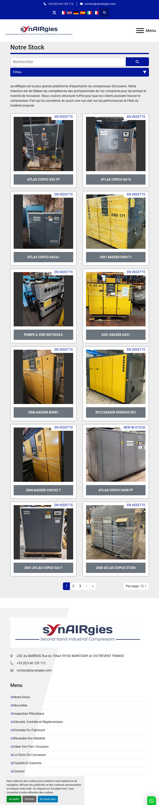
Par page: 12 (135, 586)
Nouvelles (20, 705)
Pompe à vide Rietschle (43, 335)
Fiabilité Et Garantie (27, 763)
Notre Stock (21, 697)
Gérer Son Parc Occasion (31, 746)
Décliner (29, 799)
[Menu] (140, 30)
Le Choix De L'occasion (29, 755)
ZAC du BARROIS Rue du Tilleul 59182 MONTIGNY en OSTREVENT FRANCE (70, 656)
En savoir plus (48, 799)
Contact (19, 771)
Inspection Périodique (28, 714)
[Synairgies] (76, 632)
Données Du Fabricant (29, 730)
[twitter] (54, 12)
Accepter (14, 799)
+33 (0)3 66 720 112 (60, 3)
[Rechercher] (68, 61)
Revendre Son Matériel (29, 738)
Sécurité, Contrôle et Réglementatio (38, 722)
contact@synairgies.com (100, 3)
